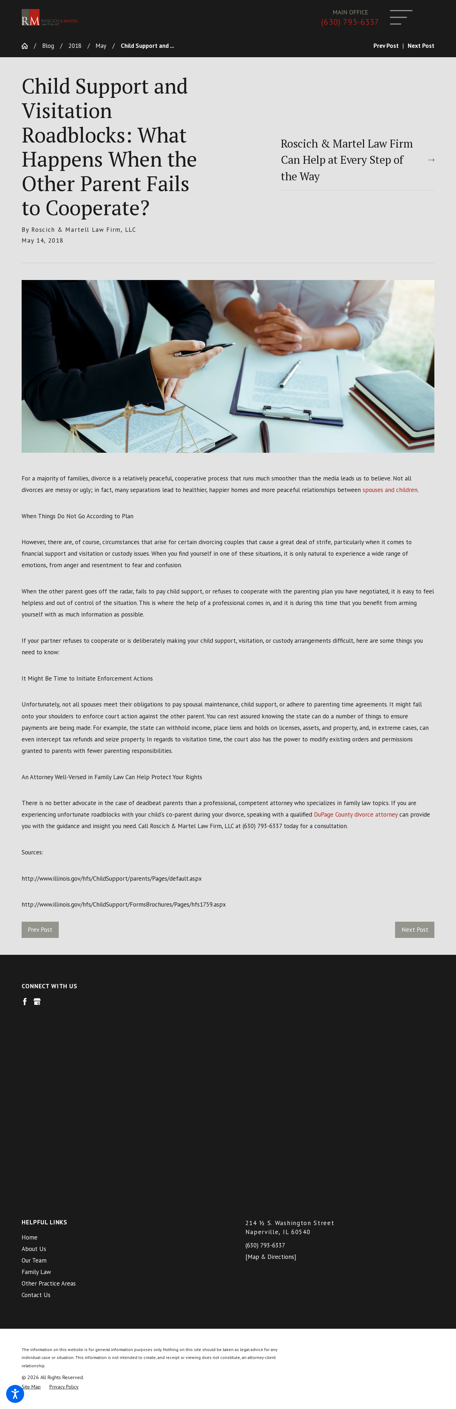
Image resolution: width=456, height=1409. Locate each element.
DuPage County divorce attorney (356, 814)
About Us (34, 1060)
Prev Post (40, 930)
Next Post (415, 930)
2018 (74, 46)
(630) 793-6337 (350, 22)
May (101, 46)
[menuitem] (116, 1049)
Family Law (36, 1083)
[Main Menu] (401, 17)
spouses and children (390, 490)
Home (29, 1049)
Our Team (34, 1072)
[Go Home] (28, 46)
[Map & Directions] (270, 1068)
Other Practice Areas (49, 1095)
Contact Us (36, 1106)
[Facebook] (24, 1001)
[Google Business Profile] (37, 1001)
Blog (48, 46)
